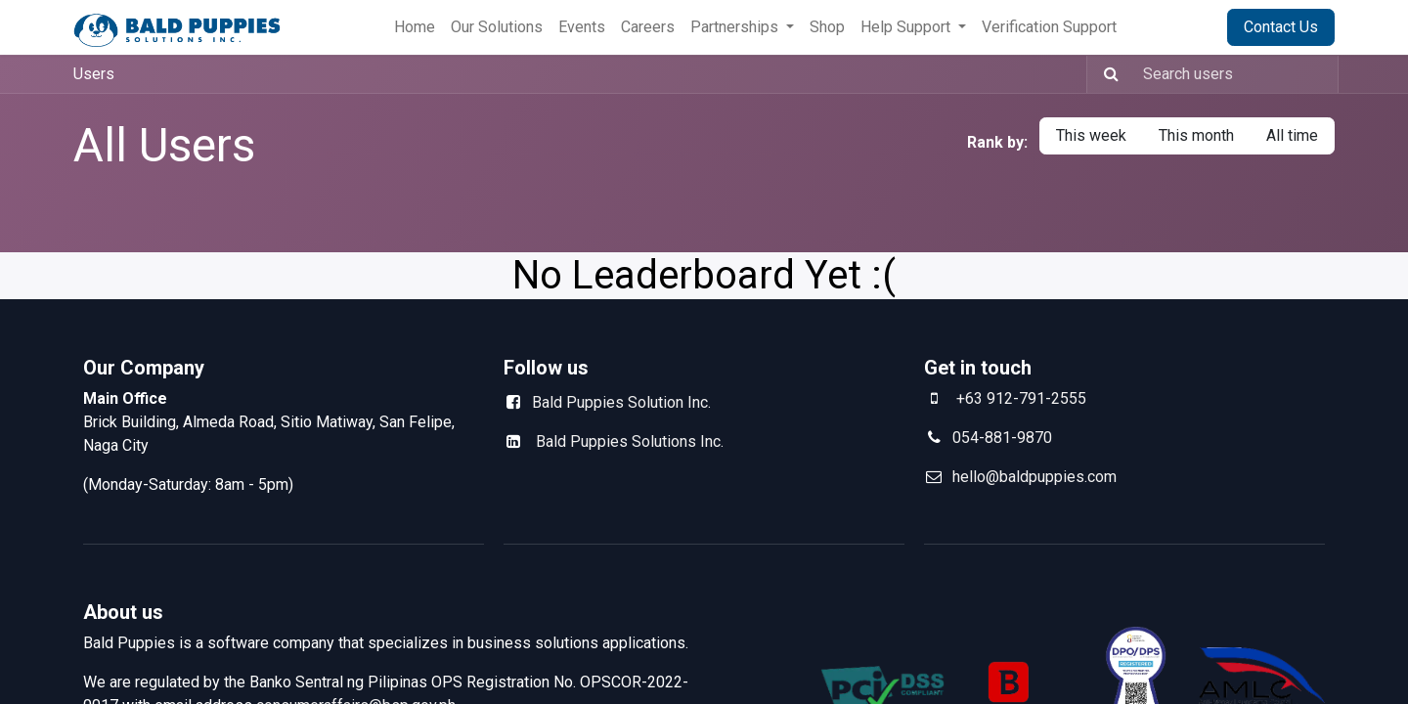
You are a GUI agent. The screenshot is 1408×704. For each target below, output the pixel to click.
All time (1292, 135)
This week (1091, 135)
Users (93, 74)
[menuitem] (414, 27)
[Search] (1105, 74)
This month (1196, 135)
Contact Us (1281, 27)
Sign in (1180, 27)
